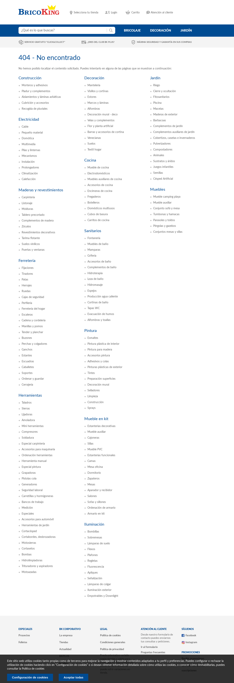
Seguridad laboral (32, 490)
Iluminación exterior (99, 590)
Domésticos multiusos (101, 208)
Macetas (158, 108)
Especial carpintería (33, 443)
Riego (156, 85)
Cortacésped (29, 531)
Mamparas (93, 250)
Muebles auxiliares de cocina (104, 179)
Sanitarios (92, 231)
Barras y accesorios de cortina (105, 132)
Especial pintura (31, 467)
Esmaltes (92, 338)
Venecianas (94, 138)
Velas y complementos (100, 120)
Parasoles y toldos (164, 220)
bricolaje (132, 30)
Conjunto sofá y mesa (166, 208)
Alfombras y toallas (98, 320)
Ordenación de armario (101, 507)
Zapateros (93, 478)
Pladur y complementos (36, 91)
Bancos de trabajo (33, 502)
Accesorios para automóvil (38, 519)
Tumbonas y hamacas (166, 214)
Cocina (90, 160)
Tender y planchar (32, 332)
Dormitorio (94, 473)
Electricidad (29, 119)
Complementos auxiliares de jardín (174, 132)
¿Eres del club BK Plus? (100, 42)
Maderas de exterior (165, 114)
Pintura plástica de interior (103, 344)
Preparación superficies (101, 378)
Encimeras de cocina (99, 191)
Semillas (158, 173)
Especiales (28, 513)
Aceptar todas (73, 677)
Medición (27, 507)
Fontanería (93, 238)
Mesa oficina (95, 467)
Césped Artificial (163, 179)
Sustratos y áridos (164, 161)
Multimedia (28, 144)
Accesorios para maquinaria (38, 449)
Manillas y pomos (32, 326)
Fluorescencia (95, 566)
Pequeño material (32, 132)
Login (114, 12)
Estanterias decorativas (101, 426)
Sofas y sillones (96, 502)
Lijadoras (27, 414)
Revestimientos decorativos (38, 232)
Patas (25, 279)
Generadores (29, 484)
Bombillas (93, 531)
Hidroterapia (95, 273)
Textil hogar (94, 149)
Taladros (27, 402)
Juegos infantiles (163, 167)
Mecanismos (29, 156)
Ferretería (27, 261)
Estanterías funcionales (101, 455)
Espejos (92, 291)
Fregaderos (94, 196)
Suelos (91, 143)
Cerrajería (27, 384)
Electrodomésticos (98, 173)
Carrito (135, 12)
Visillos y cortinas (97, 91)
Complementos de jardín (168, 126)
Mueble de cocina (98, 167)
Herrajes (27, 285)
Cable (25, 126)
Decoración (94, 78)
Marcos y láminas (98, 103)
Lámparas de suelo (98, 543)
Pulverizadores (162, 143)
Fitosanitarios (161, 97)
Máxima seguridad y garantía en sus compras (164, 42)
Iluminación (94, 524)
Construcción (30, 78)
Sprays (91, 408)
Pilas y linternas (31, 150)
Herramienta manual (34, 461)
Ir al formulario (149, 647)
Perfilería (27, 303)
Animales (158, 155)
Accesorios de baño (99, 261)
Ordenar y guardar (33, 378)
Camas (91, 461)
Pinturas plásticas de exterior (104, 367)
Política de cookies (110, 635)
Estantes (27, 355)
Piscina (157, 103)
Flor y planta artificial (100, 126)
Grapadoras (29, 473)
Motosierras (29, 543)
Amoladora (28, 420)
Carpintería (28, 197)
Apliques (92, 572)
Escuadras (28, 361)
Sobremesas (94, 537)
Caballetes (28, 367)
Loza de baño (95, 279)
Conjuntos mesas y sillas (167, 232)
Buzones (27, 338)
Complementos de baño (101, 267)
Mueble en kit (96, 419)
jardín (186, 30)
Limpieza (92, 396)
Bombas (27, 554)
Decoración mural (98, 384)
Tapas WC (93, 308)
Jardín (155, 78)
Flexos (91, 549)
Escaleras (27, 314)
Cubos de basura (97, 214)
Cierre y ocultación (164, 91)
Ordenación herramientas (37, 455)
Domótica (28, 138)
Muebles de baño (97, 244)
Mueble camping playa (166, 196)
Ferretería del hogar (33, 308)
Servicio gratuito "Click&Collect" (44, 42)
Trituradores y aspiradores (37, 566)
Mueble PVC (94, 449)
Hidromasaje (95, 285)
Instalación (28, 162)
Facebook (191, 635)
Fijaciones (27, 268)
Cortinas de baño (97, 302)
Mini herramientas (33, 426)
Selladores (93, 390)
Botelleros (93, 202)
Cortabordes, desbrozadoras (39, 537)
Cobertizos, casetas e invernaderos (174, 138)
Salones (92, 496)
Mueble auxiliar (96, 432)
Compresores (30, 432)
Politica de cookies (33, 668)
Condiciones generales (112, 642)
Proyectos (24, 635)
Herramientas (30, 395)
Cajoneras (93, 437)
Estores (91, 97)
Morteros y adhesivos (35, 85)
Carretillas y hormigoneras (37, 496)
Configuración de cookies (30, 677)
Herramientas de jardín (35, 525)
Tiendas (63, 642)
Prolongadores (30, 167)
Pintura (90, 331)
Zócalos (26, 226)
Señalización (94, 578)
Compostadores (162, 149)
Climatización (30, 173)
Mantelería (93, 85)
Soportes (27, 373)
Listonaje (27, 203)
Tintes (91, 373)
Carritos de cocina (98, 220)
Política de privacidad (112, 649)
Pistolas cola (29, 478)
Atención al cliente (162, 12)
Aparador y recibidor (99, 490)
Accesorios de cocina (100, 185)
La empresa (65, 635)
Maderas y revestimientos (41, 190)
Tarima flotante (31, 238)
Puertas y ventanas (33, 250)
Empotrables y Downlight (102, 596)
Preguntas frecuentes (153, 652)
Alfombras (93, 108)
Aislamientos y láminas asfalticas (41, 97)
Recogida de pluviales (34, 108)
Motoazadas (29, 572)
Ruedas (26, 291)
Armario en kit (96, 513)
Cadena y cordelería (34, 320)
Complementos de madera (38, 220)
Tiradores (27, 274)
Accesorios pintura (98, 355)
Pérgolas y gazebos (164, 226)
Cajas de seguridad (33, 297)
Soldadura (28, 437)
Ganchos (27, 349)
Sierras (26, 408)
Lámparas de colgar (99, 584)
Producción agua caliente (102, 296)
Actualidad (65, 649)
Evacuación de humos (100, 314)
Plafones (92, 555)
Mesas (91, 484)
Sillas (90, 443)
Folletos (23, 642)
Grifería (91, 255)
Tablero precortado (33, 215)
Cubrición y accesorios (35, 103)
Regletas (92, 561)
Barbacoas (159, 120)
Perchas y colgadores (34, 344)
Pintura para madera (99, 349)
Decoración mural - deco (102, 114)
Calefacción (29, 179)
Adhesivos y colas (98, 361)
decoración (160, 30)
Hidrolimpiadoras (32, 560)
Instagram (191, 642)
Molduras (27, 209)
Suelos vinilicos (31, 244)
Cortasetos (28, 548)
